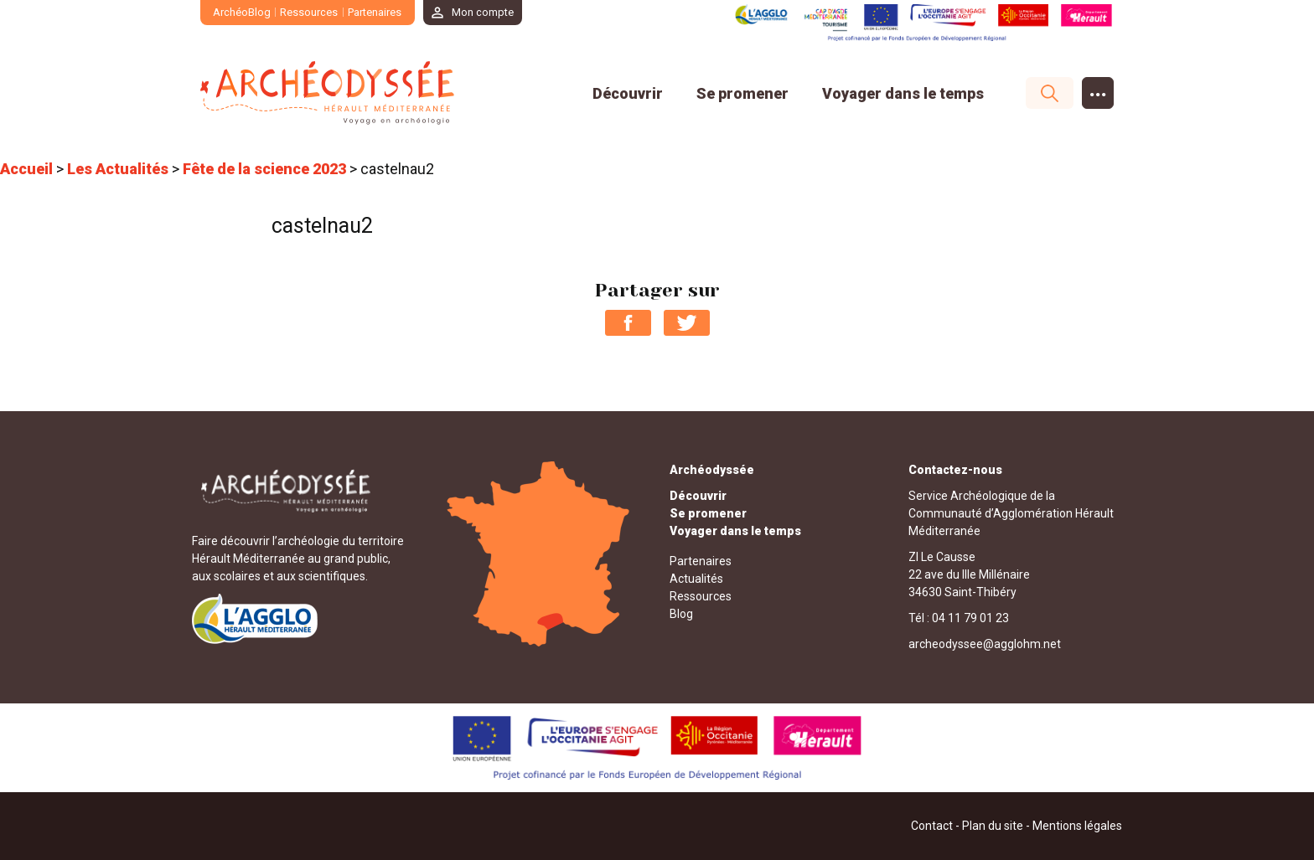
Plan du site (992, 825)
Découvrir (627, 93)
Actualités (696, 578)
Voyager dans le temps (903, 93)
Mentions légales (1077, 825)
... (1098, 89)
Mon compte (484, 12)
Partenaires (374, 12)
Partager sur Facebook (628, 323)
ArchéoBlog (242, 12)
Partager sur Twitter (687, 323)
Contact (932, 825)
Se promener (742, 93)
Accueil (26, 169)
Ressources (310, 12)
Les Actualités (117, 169)
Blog (681, 614)
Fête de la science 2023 (264, 169)
